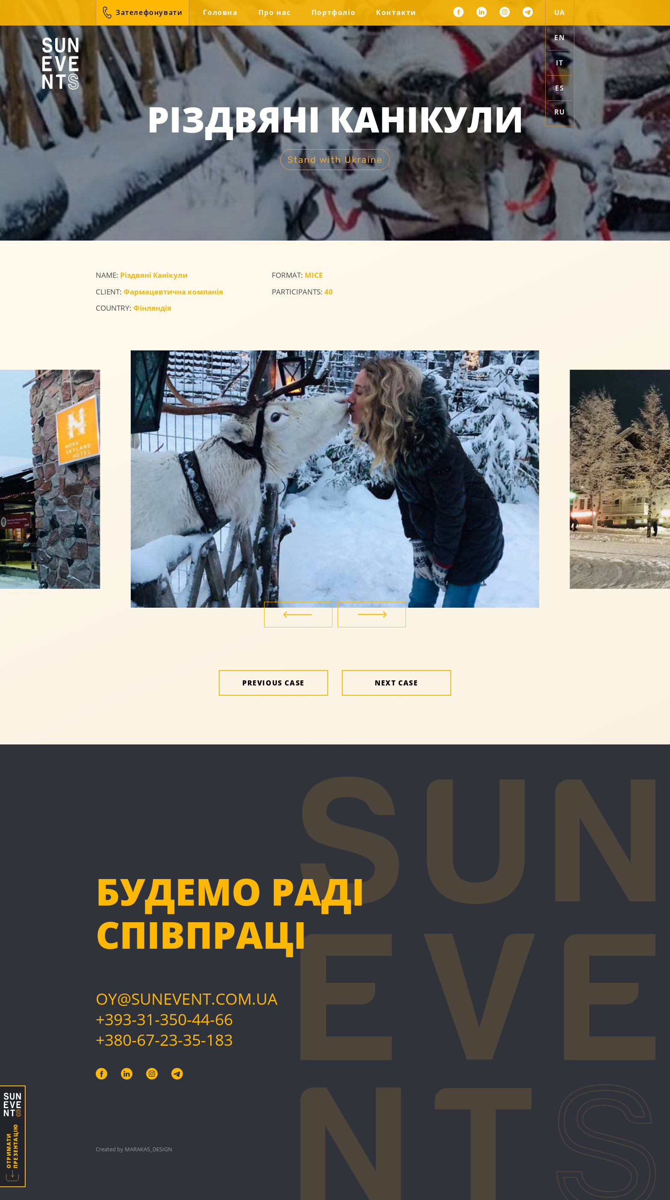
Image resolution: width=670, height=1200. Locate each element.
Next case (396, 683)
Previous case (273, 683)
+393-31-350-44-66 (164, 1019)
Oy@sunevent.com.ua (186, 998)
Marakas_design (148, 1149)
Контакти (396, 12)
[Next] (372, 614)
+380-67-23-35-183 (164, 1039)
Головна (220, 12)
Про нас (275, 12)
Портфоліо (333, 12)
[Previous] (298, 614)
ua (559, 12)
